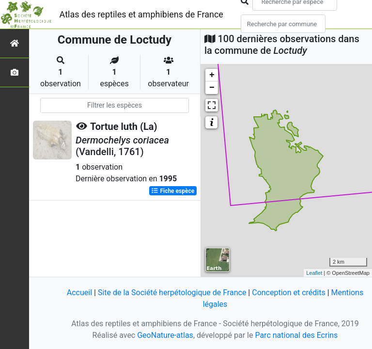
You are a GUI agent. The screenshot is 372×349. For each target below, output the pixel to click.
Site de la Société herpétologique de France (172, 292)
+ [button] (212, 75)
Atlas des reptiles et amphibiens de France (141, 14)
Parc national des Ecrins (296, 335)
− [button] (212, 88)
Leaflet (314, 273)
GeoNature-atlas (165, 335)
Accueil (79, 292)
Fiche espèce (172, 191)
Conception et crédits (289, 292)
